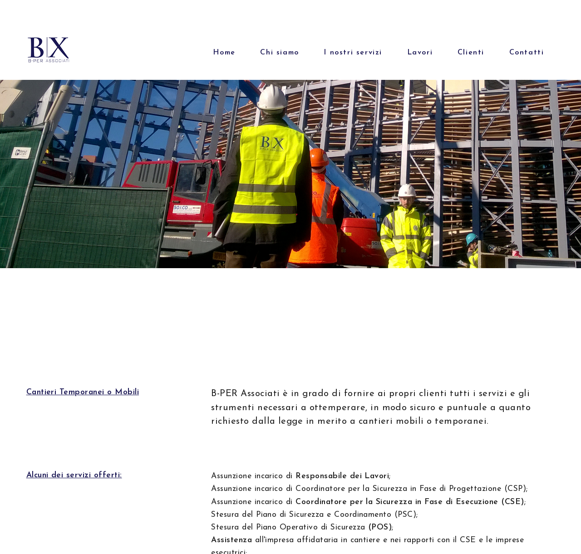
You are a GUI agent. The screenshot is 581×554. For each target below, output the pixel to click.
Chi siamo (279, 52)
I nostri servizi (353, 52)
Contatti (526, 52)
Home (224, 52)
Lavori (420, 52)
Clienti (471, 52)
